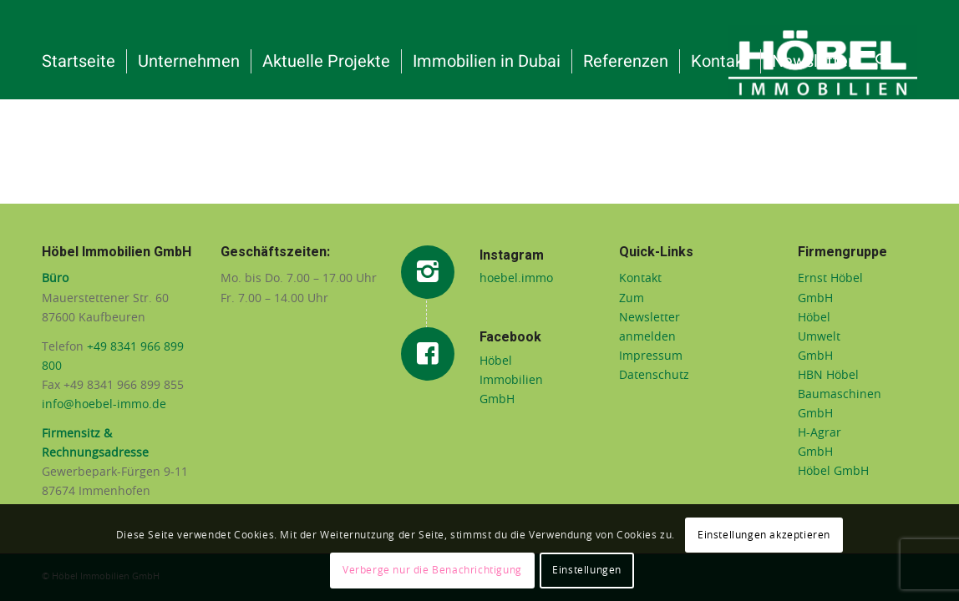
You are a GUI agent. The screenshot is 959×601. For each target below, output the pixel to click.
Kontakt (640, 279)
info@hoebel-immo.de (104, 405)
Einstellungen (587, 570)
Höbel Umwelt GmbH (819, 337)
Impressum (650, 356)
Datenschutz (654, 375)
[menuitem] (78, 61)
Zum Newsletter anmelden (649, 318)
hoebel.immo (516, 279)
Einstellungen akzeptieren (764, 535)
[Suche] (882, 61)
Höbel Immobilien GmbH (511, 381)
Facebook (510, 337)
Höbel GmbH (833, 471)
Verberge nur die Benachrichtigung (432, 570)
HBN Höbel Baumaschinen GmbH (839, 395)
